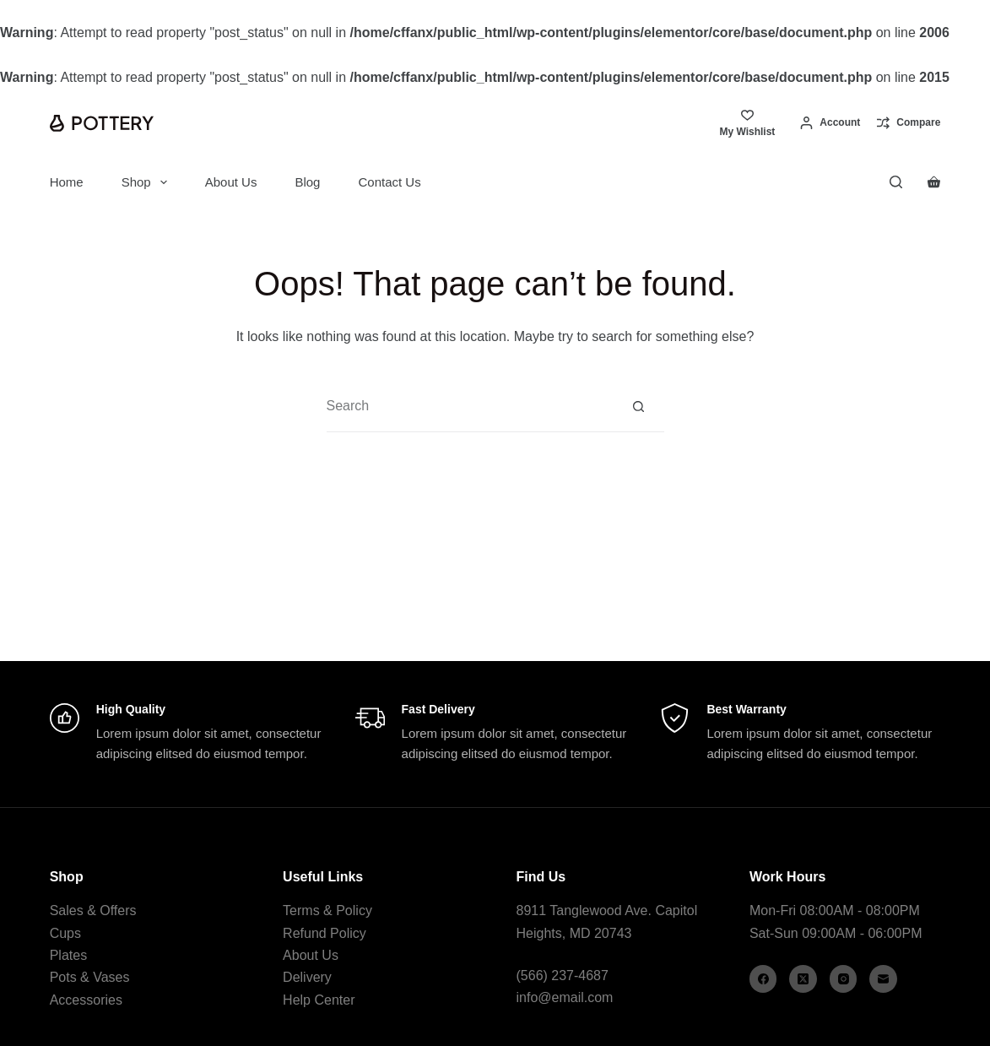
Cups (65, 933)
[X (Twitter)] (803, 979)
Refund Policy (324, 933)
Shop (148, 182)
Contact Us (389, 182)
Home (67, 182)
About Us (231, 182)
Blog (307, 182)
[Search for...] (470, 406)
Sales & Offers (93, 910)
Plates (68, 955)
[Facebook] (763, 979)
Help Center (318, 1000)
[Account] (830, 123)
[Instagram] (843, 979)
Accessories (86, 1000)
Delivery (307, 977)
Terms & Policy (327, 910)
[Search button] (639, 406)
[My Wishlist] (747, 123)
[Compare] (908, 123)
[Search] (896, 182)
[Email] (883, 979)
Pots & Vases (90, 977)
